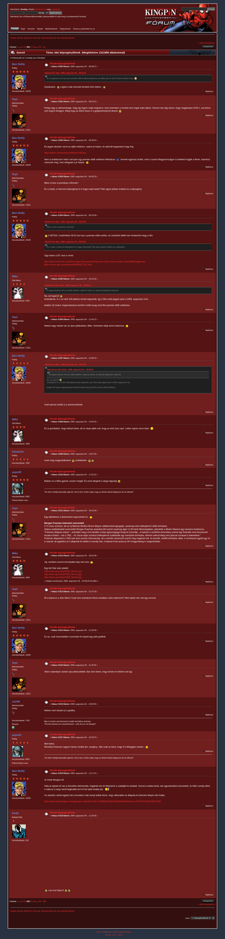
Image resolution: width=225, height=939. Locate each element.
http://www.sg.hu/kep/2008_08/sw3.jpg (63, 577)
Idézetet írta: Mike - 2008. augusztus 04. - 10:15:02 (65, 365)
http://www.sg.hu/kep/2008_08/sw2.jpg (63, 574)
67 (31, 47)
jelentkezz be (40, 9)
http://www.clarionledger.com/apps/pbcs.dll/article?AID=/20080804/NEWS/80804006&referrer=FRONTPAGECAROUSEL (103, 801)
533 (39, 47)
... (20, 47)
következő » (210, 43)
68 (34, 47)
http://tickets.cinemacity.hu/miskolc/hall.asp (65, 153)
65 (25, 47)
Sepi (15, 99)
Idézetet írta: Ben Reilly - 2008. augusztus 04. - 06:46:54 (68, 285)
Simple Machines (124, 932)
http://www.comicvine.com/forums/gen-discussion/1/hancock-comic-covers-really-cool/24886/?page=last (94, 261)
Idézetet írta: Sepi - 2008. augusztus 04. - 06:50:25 (65, 222)
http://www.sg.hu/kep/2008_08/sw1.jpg (63, 571)
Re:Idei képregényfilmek (62, 63)
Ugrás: (187, 918)
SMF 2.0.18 (101, 932)
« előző (201, 43)
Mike (15, 276)
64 (22, 47)
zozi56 (16, 701)
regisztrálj (55, 9)
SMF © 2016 (112, 932)
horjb (15, 813)
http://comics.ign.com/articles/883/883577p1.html (68, 264)
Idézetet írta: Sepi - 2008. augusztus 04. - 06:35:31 (65, 73)
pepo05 (16, 472)
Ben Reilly (18, 64)
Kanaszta (18, 451)
